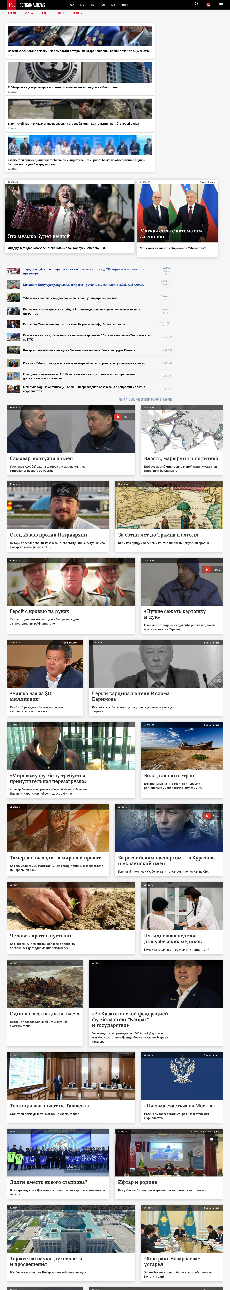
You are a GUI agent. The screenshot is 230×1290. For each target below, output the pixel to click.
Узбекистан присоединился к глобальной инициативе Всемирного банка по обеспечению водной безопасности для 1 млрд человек (195, 61)
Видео (47, 13)
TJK (92, 5)
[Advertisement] (201, 217)
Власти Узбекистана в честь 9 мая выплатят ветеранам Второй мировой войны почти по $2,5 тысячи (30, 57)
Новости (12, 13)
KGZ (82, 5)
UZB (114, 5)
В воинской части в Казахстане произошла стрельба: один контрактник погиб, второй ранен (142, 57)
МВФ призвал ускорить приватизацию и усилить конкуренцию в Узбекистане (85, 55)
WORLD (126, 5)
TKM (103, 5)
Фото (62, 13)
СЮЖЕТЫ (79, 13)
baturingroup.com (139, 1286)
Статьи (30, 13)
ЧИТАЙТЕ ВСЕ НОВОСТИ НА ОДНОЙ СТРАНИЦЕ (145, 302)
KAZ (72, 5)
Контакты (15, 1280)
